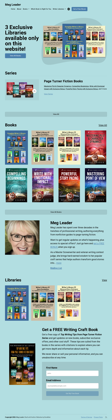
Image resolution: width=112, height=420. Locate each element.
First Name (51, 367)
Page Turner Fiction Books (63, 81)
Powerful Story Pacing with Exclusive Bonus (82, 89)
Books (25, 9)
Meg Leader (13, 4)
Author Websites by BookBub (40, 417)
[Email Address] (72, 386)
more (58, 263)
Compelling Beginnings (80, 86)
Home (13, 9)
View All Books (15, 56)
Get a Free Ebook (79, 9)
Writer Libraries (58, 9)
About (19, 9)
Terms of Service (86, 417)
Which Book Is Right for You (41, 9)
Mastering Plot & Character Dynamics (57, 86)
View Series (48, 94)
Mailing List (56, 268)
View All (56, 114)
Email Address (53, 380)
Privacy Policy (98, 417)
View (104, 280)
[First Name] (72, 373)
